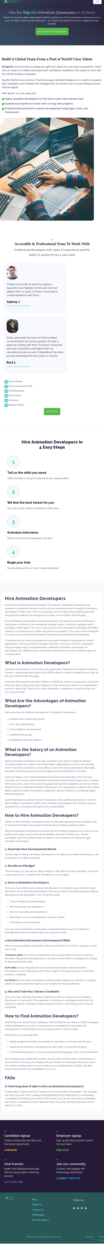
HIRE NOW (62, 1150)
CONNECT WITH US (68, 1178)
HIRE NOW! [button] (52, 411)
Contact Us (38, 1209)
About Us (37, 1204)
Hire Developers (40, 1220)
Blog (34, 1199)
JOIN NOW (10, 1150)
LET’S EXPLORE (13, 1182)
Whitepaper (38, 1215)
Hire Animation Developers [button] (52, 31)
